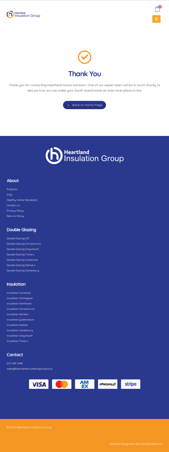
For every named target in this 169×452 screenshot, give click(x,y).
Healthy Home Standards (22, 200)
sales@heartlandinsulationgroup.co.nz (30, 368)
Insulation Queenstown (20, 319)
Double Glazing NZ (18, 238)
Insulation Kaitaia (17, 325)
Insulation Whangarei (20, 298)
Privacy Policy (15, 210)
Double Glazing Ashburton (22, 259)
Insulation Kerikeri (18, 314)
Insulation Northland (19, 303)
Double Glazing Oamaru (21, 265)
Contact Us (13, 205)
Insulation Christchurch (21, 308)
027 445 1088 (15, 363)
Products (12, 189)
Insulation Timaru (17, 341)
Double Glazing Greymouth (23, 249)
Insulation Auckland (19, 292)
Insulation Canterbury (20, 330)
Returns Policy (15, 216)
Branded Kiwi (154, 444)
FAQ (9, 194)
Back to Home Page (84, 105)
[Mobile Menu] (156, 19)
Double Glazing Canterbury (23, 270)
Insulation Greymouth (20, 335)
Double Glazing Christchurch (24, 243)
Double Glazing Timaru (20, 254)
